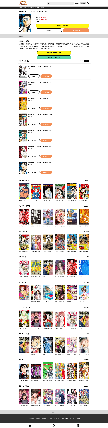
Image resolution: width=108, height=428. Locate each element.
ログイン (77, 3)
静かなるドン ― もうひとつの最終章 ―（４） (40, 114)
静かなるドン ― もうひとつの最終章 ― (37, 7)
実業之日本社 (44, 19)
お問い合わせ (65, 418)
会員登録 (83, 3)
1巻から (81, 61)
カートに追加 (76, 30)
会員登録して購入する (62, 26)
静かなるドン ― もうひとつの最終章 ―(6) (39, 82)
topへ (54, 412)
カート (54, 426)
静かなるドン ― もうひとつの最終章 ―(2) (39, 146)
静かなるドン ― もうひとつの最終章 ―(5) (39, 98)
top (20, 7)
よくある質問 (31, 418)
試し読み (49, 30)
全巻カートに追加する (54, 57)
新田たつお (43, 17)
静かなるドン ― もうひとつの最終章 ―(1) (39, 162)
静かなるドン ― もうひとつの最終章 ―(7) (39, 66)
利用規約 (38, 418)
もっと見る (86, 180)
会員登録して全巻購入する (54, 53)
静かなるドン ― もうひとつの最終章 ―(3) (39, 130)
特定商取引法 (45, 418)
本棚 (78, 426)
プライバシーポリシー (55, 418)
